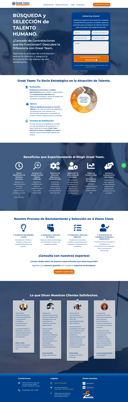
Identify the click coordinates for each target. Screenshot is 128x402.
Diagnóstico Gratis (101, 4)
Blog (72, 5)
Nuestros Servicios (62, 5)
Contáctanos (80, 5)
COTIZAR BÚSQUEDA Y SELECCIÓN (90, 58)
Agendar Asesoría (63, 272)
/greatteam (90, 383)
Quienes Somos (48, 5)
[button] (123, 165)
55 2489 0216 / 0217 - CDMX (30, 390)
